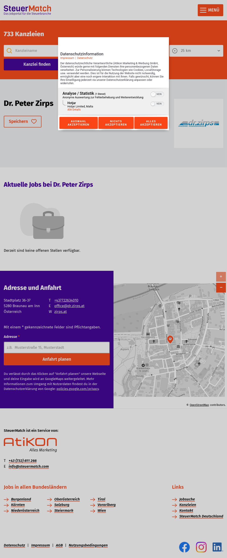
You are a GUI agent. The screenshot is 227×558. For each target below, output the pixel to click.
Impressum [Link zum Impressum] (67, 58)
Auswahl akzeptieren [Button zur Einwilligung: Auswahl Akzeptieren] (78, 123)
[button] (153, 94)
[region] (113, 101)
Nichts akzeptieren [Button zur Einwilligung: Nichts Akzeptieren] (116, 123)
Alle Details (74, 109)
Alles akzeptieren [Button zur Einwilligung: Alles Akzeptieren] (151, 123)
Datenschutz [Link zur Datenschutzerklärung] (85, 58)
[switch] (157, 94)
